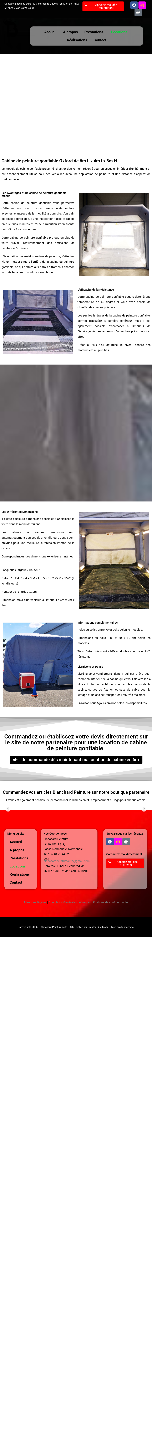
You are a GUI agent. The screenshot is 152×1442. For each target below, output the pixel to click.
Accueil (50, 32)
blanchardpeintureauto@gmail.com (67, 861)
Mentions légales (35, 902)
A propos (70, 32)
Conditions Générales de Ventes (70, 902)
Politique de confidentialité (110, 902)
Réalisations (77, 40)
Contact (100, 40)
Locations (119, 32)
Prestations (93, 32)
